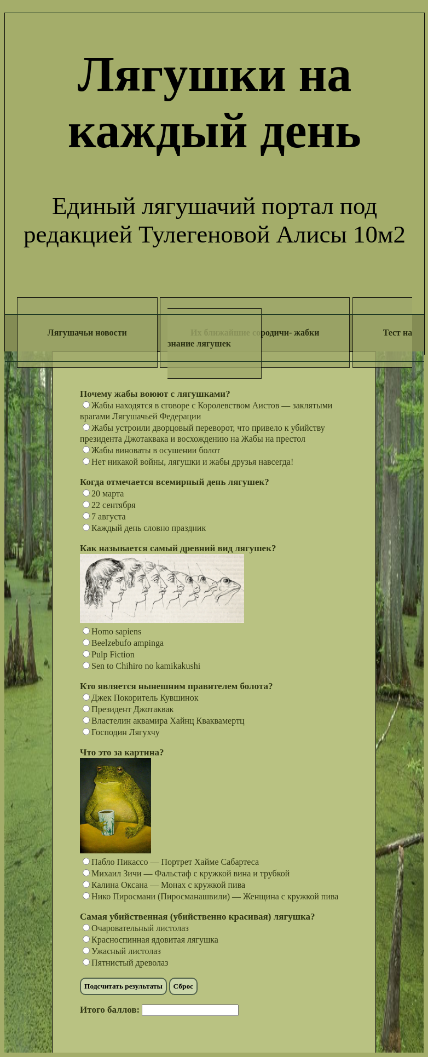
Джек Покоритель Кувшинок (140, 697)
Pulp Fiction (109, 654)
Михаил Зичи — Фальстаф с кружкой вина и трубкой (186, 873)
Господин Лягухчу (121, 732)
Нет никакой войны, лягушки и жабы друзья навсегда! (188, 461)
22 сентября (109, 505)
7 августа (104, 516)
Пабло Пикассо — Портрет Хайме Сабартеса (171, 862)
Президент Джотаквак (128, 709)
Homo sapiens (112, 631)
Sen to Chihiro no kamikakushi (141, 666)
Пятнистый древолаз (125, 962)
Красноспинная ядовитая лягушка (150, 939)
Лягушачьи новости (87, 332)
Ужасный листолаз (122, 951)
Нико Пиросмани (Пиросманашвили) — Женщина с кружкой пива (210, 896)
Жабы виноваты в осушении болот (151, 450)
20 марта (103, 493)
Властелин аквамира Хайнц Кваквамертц (163, 720)
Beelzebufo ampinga (123, 643)
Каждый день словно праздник (144, 528)
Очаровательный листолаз (136, 928)
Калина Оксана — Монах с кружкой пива (164, 885)
